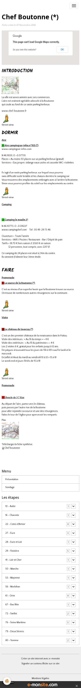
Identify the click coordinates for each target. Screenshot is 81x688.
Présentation (11, 479)
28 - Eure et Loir (13, 542)
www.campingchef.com (14, 229)
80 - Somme (11, 640)
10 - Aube (10, 506)
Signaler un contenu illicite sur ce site (40, 663)
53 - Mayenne (12, 577)
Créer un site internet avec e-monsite (40, 658)
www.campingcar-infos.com (16, 149)
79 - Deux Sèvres (14, 631)
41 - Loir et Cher (13, 560)
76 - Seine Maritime (15, 622)
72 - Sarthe (11, 613)
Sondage (9, 487)
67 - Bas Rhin (12, 604)
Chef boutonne (12, 448)
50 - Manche (12, 568)
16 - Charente (12, 515)
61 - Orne (10, 595)
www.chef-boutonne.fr (14, 111)
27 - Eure (10, 533)
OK (62, 49)
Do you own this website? (24, 49)
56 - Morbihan (12, 586)
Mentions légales (40, 678)
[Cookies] (7, 681)
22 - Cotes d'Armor (15, 524)
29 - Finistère (12, 551)
